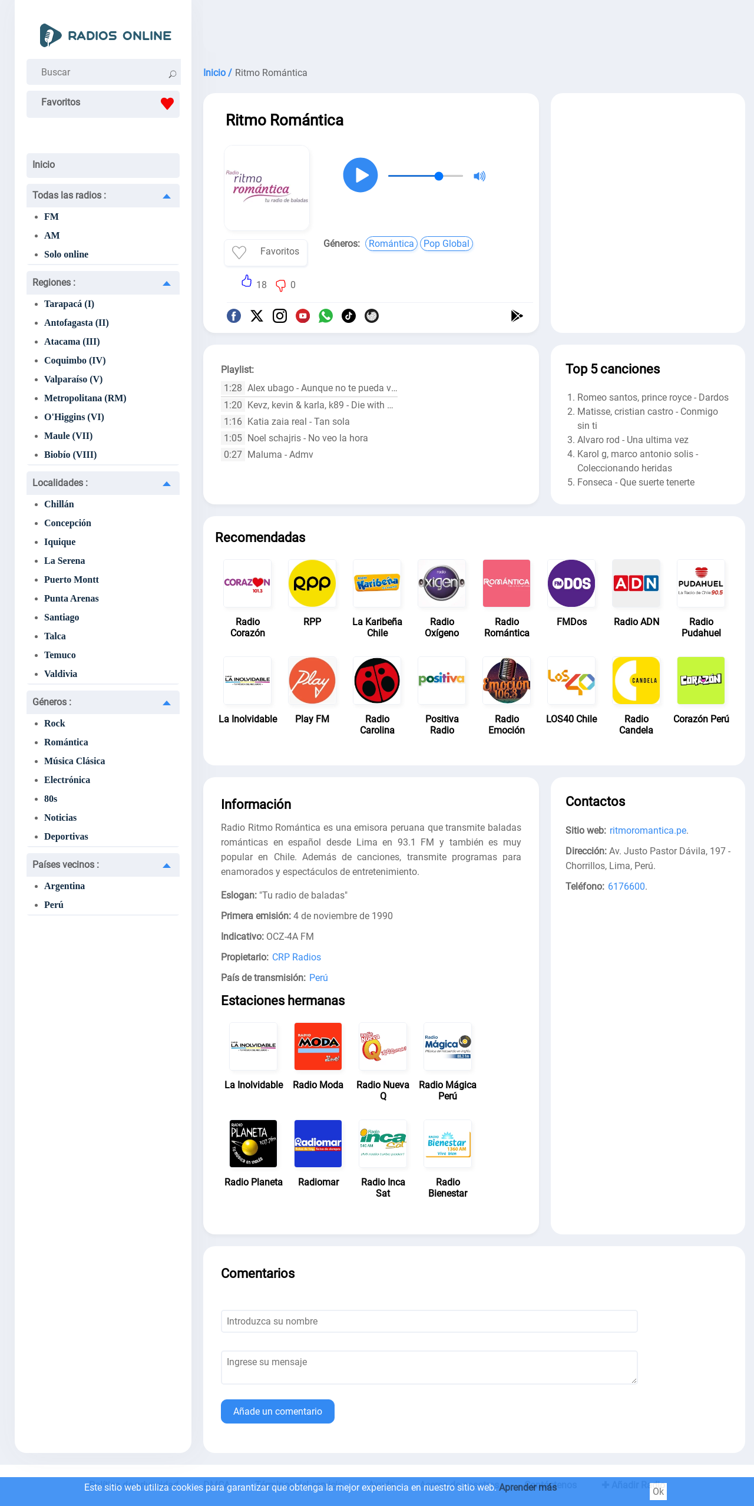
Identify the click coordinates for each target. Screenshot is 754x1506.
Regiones (53, 282)
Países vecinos (65, 864)
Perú (54, 905)
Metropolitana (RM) (85, 398)
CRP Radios (296, 957)
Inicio (43, 164)
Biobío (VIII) (70, 455)
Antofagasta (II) (76, 323)
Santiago (62, 617)
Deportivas (66, 836)
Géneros (51, 702)
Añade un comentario (277, 1411)
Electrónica (67, 780)
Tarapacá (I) (69, 304)
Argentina (64, 886)
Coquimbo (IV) (74, 360)
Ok (658, 1491)
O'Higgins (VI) (74, 417)
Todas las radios (69, 195)
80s (50, 799)
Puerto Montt (71, 579)
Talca (55, 636)
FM (51, 217)
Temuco (60, 655)
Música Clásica (74, 761)
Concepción (67, 523)
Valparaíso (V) (73, 379)
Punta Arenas (71, 598)
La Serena (64, 561)
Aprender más (528, 1487)
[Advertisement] (474, 29)
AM (52, 235)
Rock (54, 723)
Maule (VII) (68, 436)
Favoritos (110, 104)
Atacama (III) (72, 341)
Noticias (60, 818)
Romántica (66, 742)
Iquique (59, 542)
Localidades (60, 482)
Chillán (59, 504)
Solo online (66, 254)
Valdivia (60, 674)
